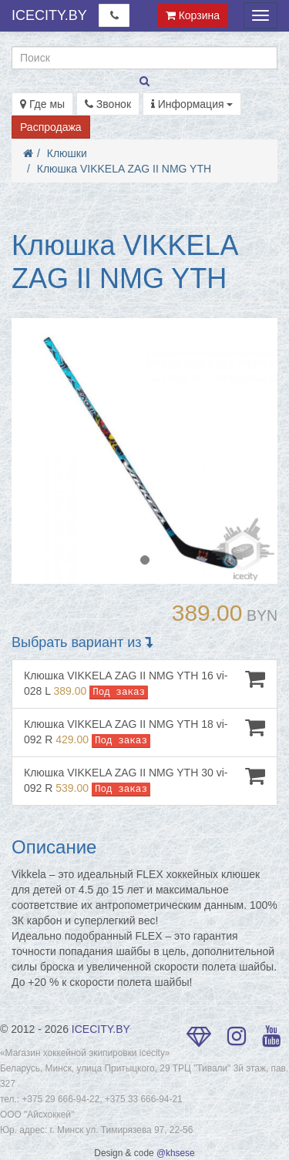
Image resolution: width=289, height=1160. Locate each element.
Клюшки (67, 153)
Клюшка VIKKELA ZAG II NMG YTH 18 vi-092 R (144, 732)
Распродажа (51, 127)
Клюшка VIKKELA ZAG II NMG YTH (124, 169)
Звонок (108, 104)
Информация (192, 104)
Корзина (193, 15)
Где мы (42, 104)
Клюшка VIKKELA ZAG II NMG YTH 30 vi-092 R (144, 780)
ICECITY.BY (49, 15)
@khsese (175, 1153)
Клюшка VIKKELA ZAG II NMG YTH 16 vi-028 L (144, 683)
